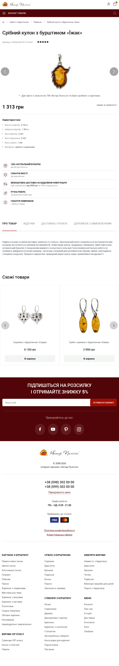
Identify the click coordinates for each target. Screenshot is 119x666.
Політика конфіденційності (59, 530)
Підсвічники (51, 644)
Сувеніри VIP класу (12, 640)
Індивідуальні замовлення (16, 624)
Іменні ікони (8, 565)
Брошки (48, 570)
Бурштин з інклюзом (55, 626)
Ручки (47, 604)
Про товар (9, 223)
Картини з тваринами (14, 588)
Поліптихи (7, 606)
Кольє (47, 579)
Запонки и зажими (54, 588)
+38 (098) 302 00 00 (59, 482)
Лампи (5, 649)
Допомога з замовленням (92, 223)
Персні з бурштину (94, 588)
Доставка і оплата (54, 223)
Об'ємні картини (11, 615)
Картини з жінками (12, 597)
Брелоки (49, 622)
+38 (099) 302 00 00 (59, 486)
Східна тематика (11, 610)
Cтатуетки (49, 631)
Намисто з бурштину (95, 561)
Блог (86, 626)
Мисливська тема (11, 592)
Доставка (89, 617)
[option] (29, 226)
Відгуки (29, 223)
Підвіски (38, 22)
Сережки (49, 561)
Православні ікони (12, 561)
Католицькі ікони (11, 570)
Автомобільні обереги (56, 635)
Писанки (49, 649)
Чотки (87, 574)
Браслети (49, 565)
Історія (88, 613)
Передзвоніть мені (59, 492)
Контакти (89, 622)
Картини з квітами (12, 601)
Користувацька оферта (59, 534)
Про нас (88, 608)
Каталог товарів (14, 13)
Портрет (6, 574)
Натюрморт (8, 619)
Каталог (88, 604)
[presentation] (5, 71)
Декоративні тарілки (55, 617)
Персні (48, 583)
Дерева (48, 613)
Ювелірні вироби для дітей (99, 583)
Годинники (50, 608)
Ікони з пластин (11, 644)
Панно (5, 583)
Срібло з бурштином (19, 22)
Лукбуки (88, 631)
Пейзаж (6, 579)
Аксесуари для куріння (56, 640)
